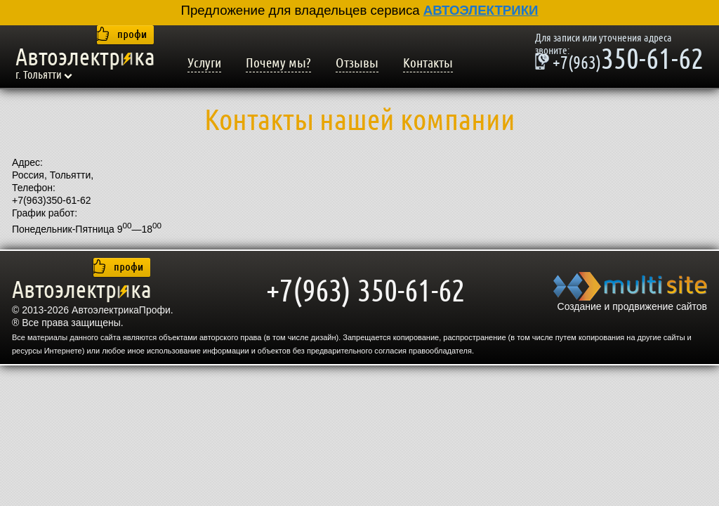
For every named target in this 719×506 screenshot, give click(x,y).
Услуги (204, 63)
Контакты (428, 63)
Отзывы (357, 63)
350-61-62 (619, 61)
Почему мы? (278, 63)
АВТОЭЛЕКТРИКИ (481, 10)
